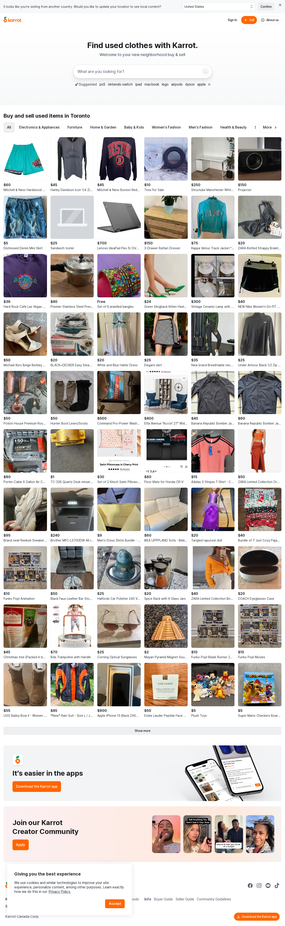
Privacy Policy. (60, 892)
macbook (152, 84)
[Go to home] (12, 20)
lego (165, 84)
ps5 (102, 84)
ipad (138, 84)
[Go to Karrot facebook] (250, 885)
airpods (177, 84)
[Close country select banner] (280, 5)
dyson (190, 84)
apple (201, 84)
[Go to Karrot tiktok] (277, 885)
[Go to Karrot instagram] (259, 885)
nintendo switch (120, 84)
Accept (115, 904)
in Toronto (77, 116)
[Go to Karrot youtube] (268, 885)
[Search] (205, 72)
